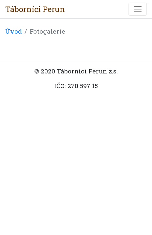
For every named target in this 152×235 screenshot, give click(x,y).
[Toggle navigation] (138, 9)
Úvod (13, 31)
